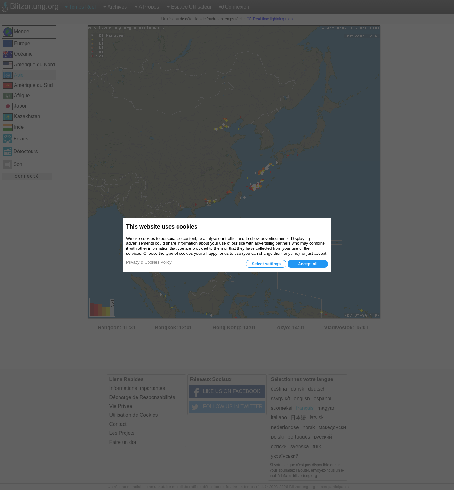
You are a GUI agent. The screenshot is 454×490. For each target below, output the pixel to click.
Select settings (266, 263)
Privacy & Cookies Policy (149, 262)
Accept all (307, 263)
